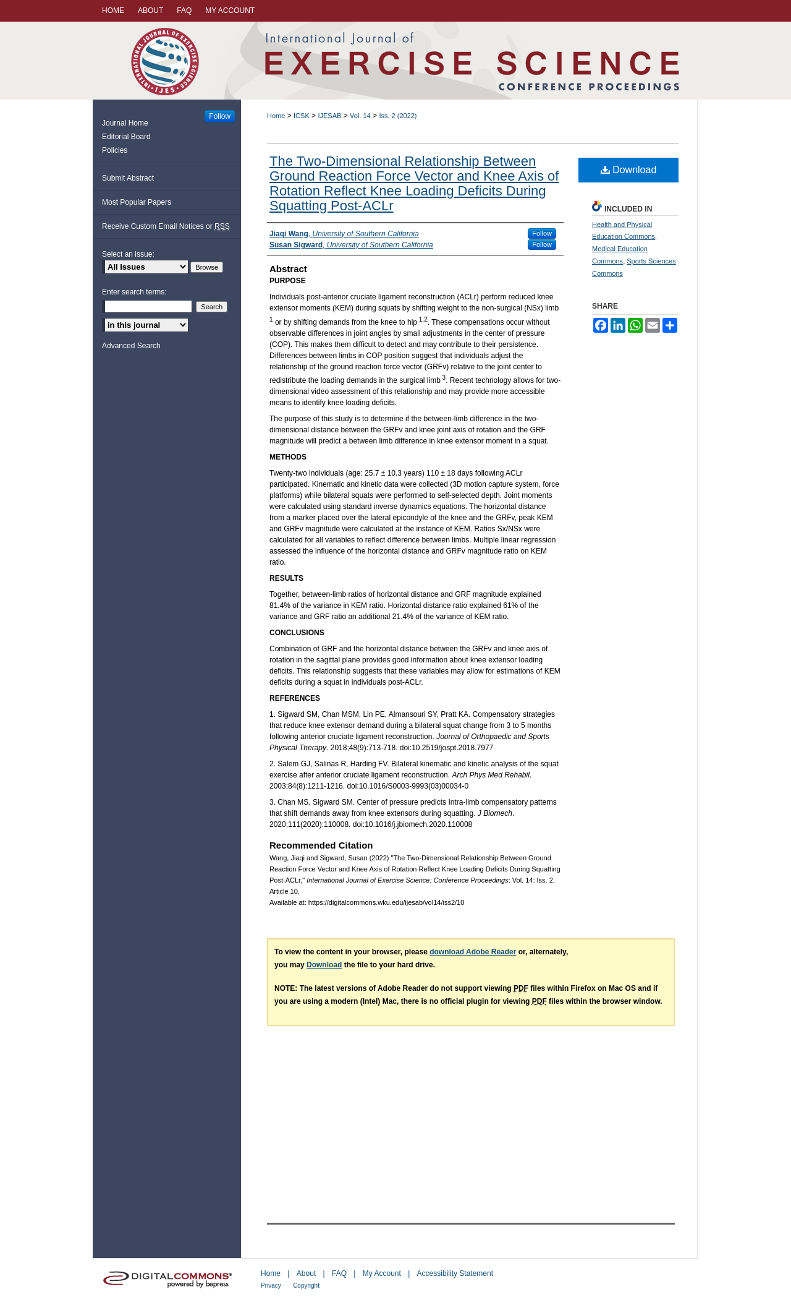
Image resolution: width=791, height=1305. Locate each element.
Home (276, 115)
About (306, 1273)
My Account (382, 1273)
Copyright (306, 1285)
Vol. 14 (360, 115)
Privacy (271, 1285)
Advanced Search (131, 345)
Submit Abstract (128, 178)
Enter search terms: (134, 292)
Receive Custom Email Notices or (166, 226)
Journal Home (125, 123)
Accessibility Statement (455, 1273)
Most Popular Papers (136, 202)
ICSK (302, 115)
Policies (114, 150)
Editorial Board (126, 136)
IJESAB (329, 115)
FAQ (339, 1273)
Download (629, 170)
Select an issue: (128, 254)
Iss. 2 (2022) (398, 115)
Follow (542, 233)
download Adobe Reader (472, 952)
